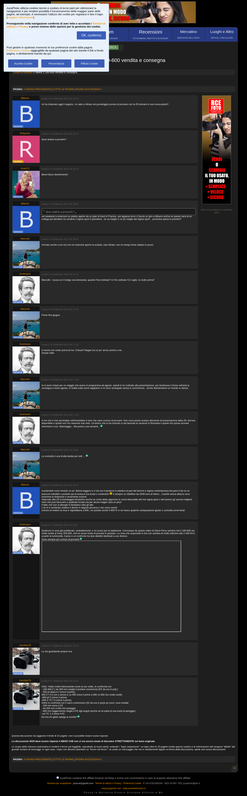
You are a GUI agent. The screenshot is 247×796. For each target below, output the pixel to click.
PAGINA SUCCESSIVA (89, 89)
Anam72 (25, 168)
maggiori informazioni (20, 17)
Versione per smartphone (59, 783)
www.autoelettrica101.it (134, 788)
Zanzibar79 (25, 645)
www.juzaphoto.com (111, 788)
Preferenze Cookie (18, 50)
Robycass (25, 133)
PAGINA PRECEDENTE (37, 89)
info (216, 212)
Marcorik (25, 238)
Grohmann (25, 273)
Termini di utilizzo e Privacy (108, 783)
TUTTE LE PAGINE (63, 89)
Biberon (25, 98)
